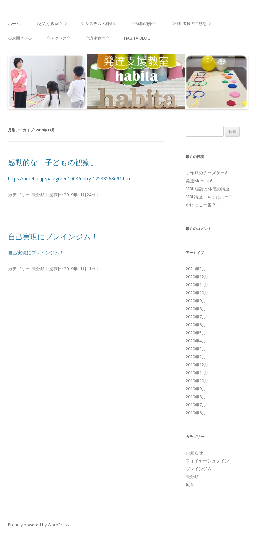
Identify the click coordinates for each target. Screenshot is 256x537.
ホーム (14, 23)
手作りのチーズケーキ (207, 173)
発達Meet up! (199, 181)
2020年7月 (196, 317)
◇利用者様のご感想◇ (191, 23)
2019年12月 (197, 365)
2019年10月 (197, 381)
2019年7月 (196, 405)
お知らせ (194, 453)
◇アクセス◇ (59, 38)
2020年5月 (196, 333)
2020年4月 (196, 341)
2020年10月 (197, 293)
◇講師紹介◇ (144, 23)
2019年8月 (196, 397)
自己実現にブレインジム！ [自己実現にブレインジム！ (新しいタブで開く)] (36, 252)
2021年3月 (196, 269)
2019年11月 (197, 373)
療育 (190, 485)
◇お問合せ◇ (20, 38)
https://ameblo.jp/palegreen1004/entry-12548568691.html (70, 178)
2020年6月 (196, 325)
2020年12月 (197, 277)
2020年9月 (196, 301)
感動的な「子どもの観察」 (52, 162)
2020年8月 (196, 309)
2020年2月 (196, 357)
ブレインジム (199, 469)
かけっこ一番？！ (203, 205)
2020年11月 (197, 285)
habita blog (137, 38)
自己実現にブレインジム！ (53, 236)
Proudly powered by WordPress (38, 525)
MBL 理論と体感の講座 (208, 189)
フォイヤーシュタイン (207, 461)
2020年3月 (196, 349)
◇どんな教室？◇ (51, 23)
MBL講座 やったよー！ (209, 197)
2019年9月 (196, 389)
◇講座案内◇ (97, 38)
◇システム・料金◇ (99, 23)
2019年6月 (196, 413)
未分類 (38, 195)
